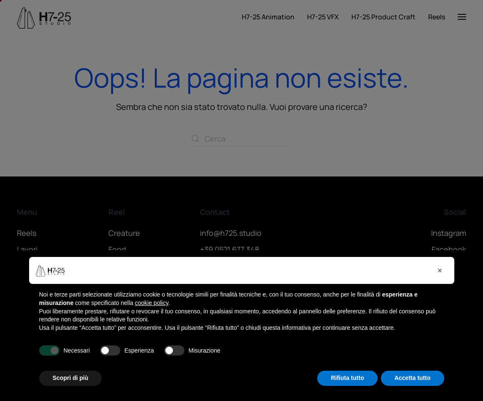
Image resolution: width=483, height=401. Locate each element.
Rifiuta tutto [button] (347, 377)
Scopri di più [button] (71, 377)
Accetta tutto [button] (412, 377)
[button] (440, 270)
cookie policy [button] (151, 302)
